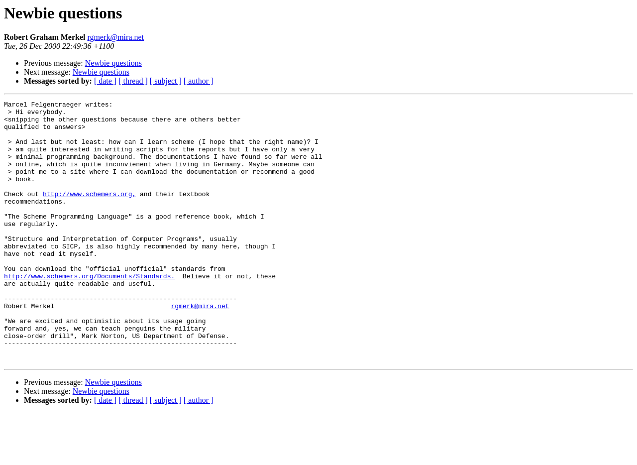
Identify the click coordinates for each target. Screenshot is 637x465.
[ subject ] (166, 81)
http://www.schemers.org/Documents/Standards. (89, 311)
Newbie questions (113, 63)
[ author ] (198, 81)
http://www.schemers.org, (89, 213)
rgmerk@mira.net (116, 37)
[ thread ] (133, 81)
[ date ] (105, 81)
